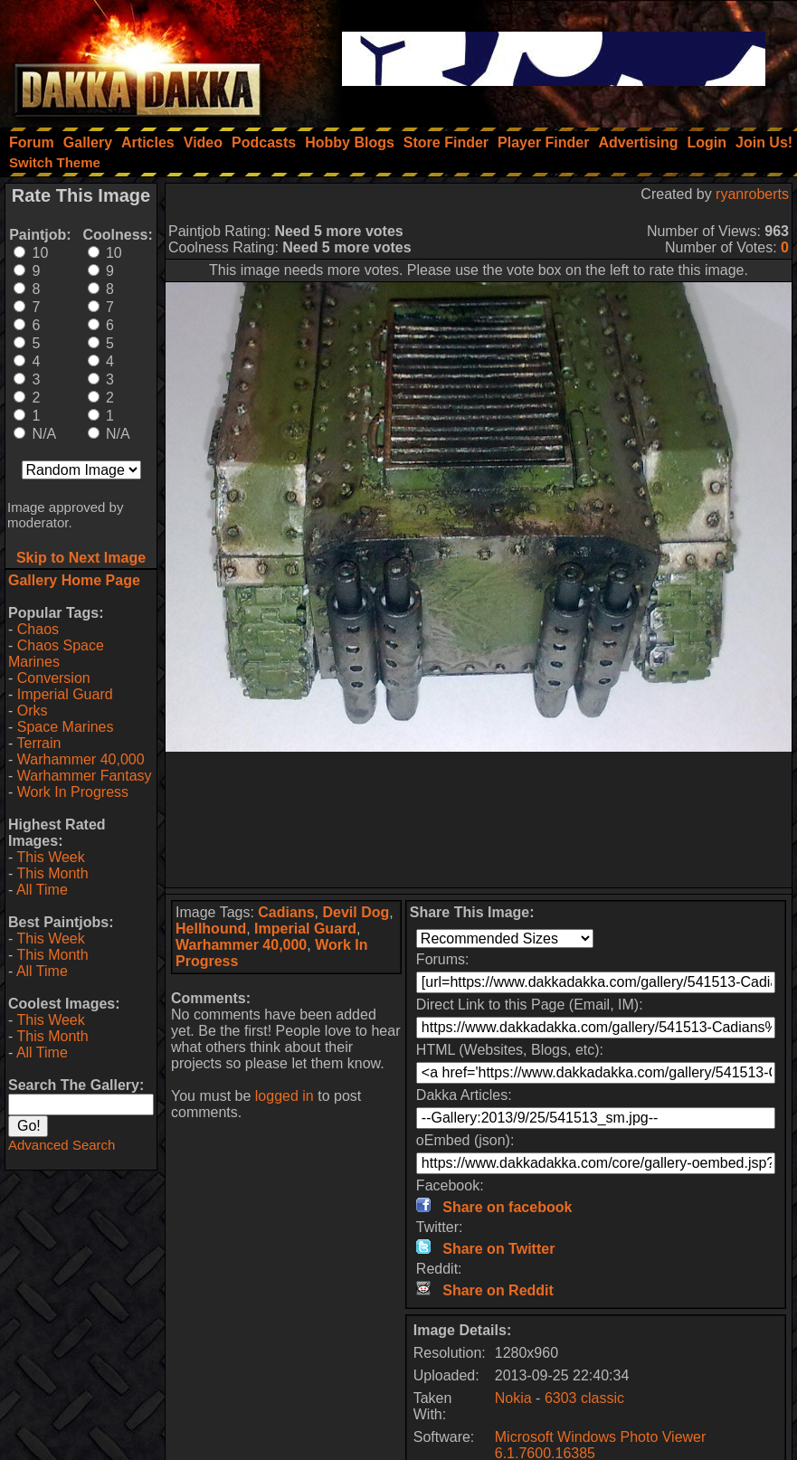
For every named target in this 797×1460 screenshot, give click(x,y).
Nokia (513, 1398)
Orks (32, 710)
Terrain (38, 743)
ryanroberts (752, 194)
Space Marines (65, 727)
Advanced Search (61, 1144)
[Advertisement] (478, 819)
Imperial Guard (65, 694)
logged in (284, 1096)
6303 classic (584, 1398)
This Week (50, 857)
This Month (52, 873)
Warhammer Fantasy (84, 775)
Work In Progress (72, 792)
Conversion (53, 678)
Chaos (38, 629)
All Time (42, 889)
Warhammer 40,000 (81, 759)
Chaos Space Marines (56, 653)
